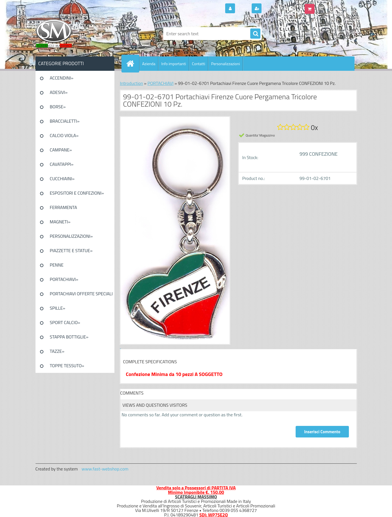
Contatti (198, 64)
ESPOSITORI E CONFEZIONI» (77, 193)
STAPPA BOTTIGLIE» (69, 336)
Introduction (131, 83)
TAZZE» (57, 351)
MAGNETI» (60, 221)
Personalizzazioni (225, 64)
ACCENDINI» (62, 77)
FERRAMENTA (63, 207)
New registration (279, 8)
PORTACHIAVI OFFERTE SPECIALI (81, 293)
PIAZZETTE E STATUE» (71, 250)
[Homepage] (132, 63)
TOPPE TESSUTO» (67, 365)
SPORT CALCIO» (65, 322)
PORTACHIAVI (160, 83)
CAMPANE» (61, 149)
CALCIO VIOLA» (64, 135)
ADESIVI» (59, 92)
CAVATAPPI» (62, 164)
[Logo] (74, 33)
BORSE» (58, 106)
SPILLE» (57, 308)
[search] (255, 33)
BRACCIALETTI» (65, 121)
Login (243, 8)
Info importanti (173, 64)
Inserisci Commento (322, 431)
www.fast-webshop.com (105, 468)
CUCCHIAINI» (62, 178)
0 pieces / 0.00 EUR (334, 6)
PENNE (57, 264)
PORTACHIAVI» (64, 279)
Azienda (149, 64)
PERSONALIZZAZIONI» (71, 236)
